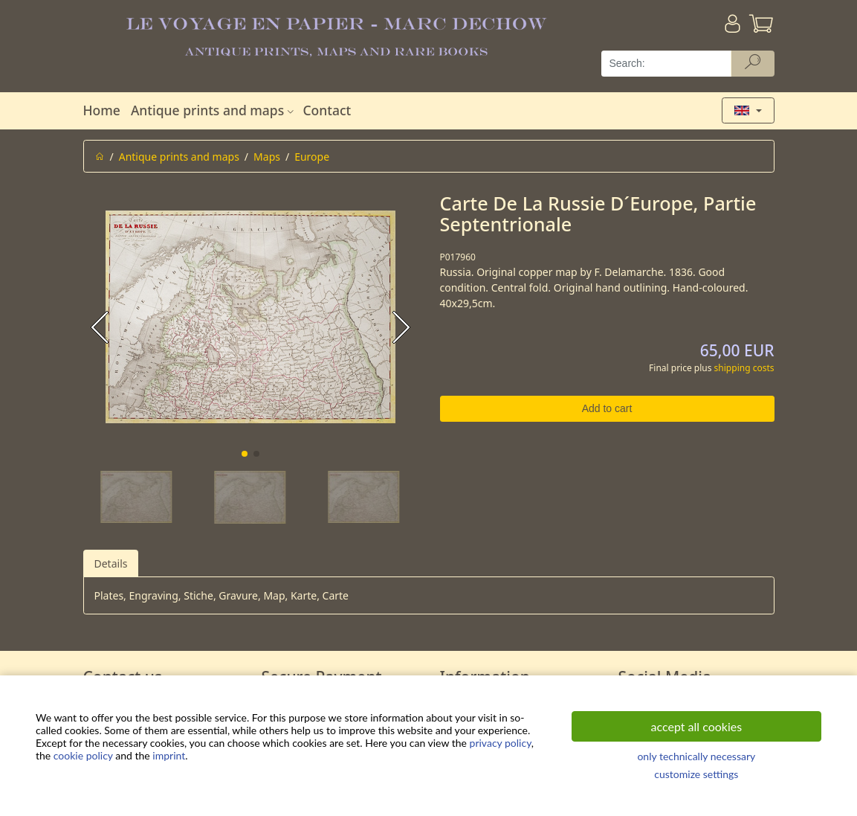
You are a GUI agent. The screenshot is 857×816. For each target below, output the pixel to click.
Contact (327, 110)
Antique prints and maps (214, 110)
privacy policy (500, 742)
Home (101, 110)
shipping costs (744, 368)
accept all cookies (697, 726)
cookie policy (83, 755)
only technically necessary (696, 756)
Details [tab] (111, 563)
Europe (311, 157)
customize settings (696, 774)
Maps (266, 157)
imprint (168, 755)
